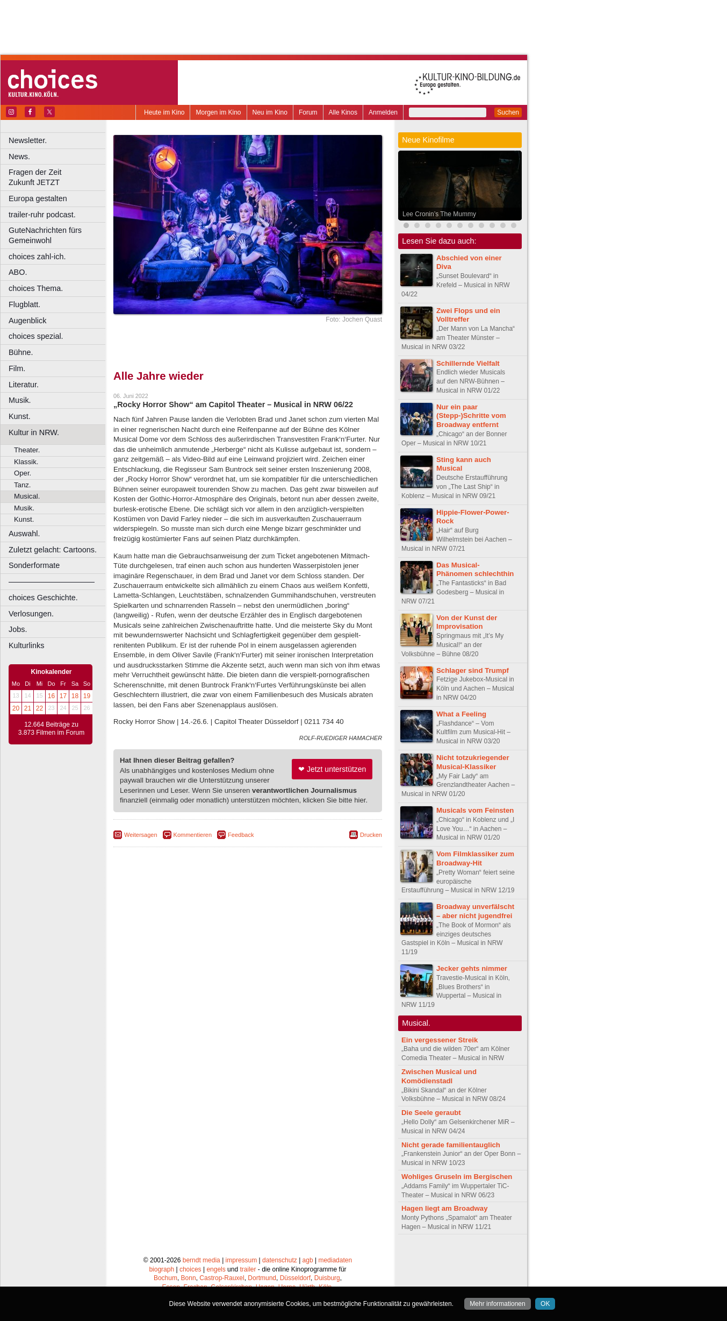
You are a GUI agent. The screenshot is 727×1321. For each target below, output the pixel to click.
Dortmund (262, 1278)
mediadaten (335, 1260)
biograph (161, 1269)
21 (27, 708)
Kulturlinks (26, 645)
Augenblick (27, 320)
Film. (17, 368)
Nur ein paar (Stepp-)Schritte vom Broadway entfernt (471, 416)
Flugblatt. (24, 304)
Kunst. (20, 416)
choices (190, 1269)
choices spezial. (36, 336)
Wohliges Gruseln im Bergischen (456, 1177)
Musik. (20, 400)
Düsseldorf (295, 1278)
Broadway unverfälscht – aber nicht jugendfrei (475, 911)
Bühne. (21, 352)
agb (308, 1260)
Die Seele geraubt (431, 1113)
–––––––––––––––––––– (52, 581)
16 (51, 696)
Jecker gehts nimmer (471, 968)
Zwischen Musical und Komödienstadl (439, 1076)
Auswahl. (24, 533)
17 (63, 696)
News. (19, 156)
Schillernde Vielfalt (468, 363)
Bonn (188, 1278)
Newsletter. (28, 140)
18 (74, 696)
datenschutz (279, 1260)
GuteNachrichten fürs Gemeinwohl (45, 235)
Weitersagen (140, 835)
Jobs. (18, 629)
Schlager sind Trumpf (472, 670)
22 (39, 708)
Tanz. (22, 485)
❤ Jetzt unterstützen (332, 769)
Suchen (508, 112)
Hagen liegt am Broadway (444, 1208)
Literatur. (24, 384)
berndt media (201, 1260)
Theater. (27, 450)
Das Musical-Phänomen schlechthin (475, 569)
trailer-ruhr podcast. (42, 214)
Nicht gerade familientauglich (450, 1145)
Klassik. (26, 462)
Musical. (27, 496)
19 (86, 696)
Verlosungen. (31, 613)
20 (15, 708)
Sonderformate (34, 565)
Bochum (165, 1278)
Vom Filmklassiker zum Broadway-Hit (475, 858)
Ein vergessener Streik (439, 1040)
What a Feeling (461, 714)
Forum (308, 112)
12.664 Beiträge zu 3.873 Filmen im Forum (51, 729)
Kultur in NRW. (34, 432)
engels (215, 1269)
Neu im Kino (270, 112)
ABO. (18, 272)
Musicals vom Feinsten (475, 810)
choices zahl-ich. (37, 256)
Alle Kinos (343, 112)
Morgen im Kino (218, 112)
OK (545, 1304)
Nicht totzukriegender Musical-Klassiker (472, 762)
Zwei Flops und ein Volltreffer (468, 315)
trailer (248, 1269)
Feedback (241, 835)
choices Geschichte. (43, 597)
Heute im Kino (164, 112)
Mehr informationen (497, 1304)
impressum (241, 1260)
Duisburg (327, 1278)
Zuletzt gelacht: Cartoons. (53, 549)
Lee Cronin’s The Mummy (439, 214)
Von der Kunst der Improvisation (466, 622)
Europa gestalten (38, 198)
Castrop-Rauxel (221, 1278)
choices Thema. (36, 288)
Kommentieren (193, 835)
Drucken (371, 835)
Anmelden (383, 112)
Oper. (22, 473)
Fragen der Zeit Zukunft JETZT (58, 177)
